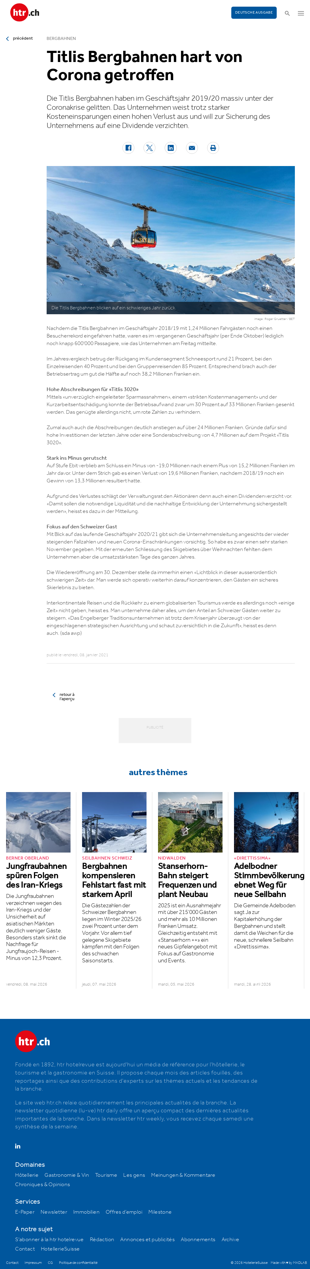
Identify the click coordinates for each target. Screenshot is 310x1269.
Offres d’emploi (124, 1212)
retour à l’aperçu (67, 697)
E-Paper (25, 1212)
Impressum (33, 1263)
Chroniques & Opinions (42, 1184)
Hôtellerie (26, 1175)
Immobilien (86, 1212)
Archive (230, 1239)
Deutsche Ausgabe (254, 12)
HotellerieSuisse (60, 1249)
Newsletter (54, 1212)
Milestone (160, 1212)
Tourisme (106, 1175)
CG (50, 1263)
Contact (25, 1249)
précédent (23, 38)
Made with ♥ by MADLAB (289, 1263)
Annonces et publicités (147, 1239)
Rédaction (102, 1239)
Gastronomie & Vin (67, 1175)
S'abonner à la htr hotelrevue (49, 1239)
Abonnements (198, 1239)
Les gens (134, 1175)
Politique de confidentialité (78, 1263)
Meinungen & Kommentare (183, 1175)
